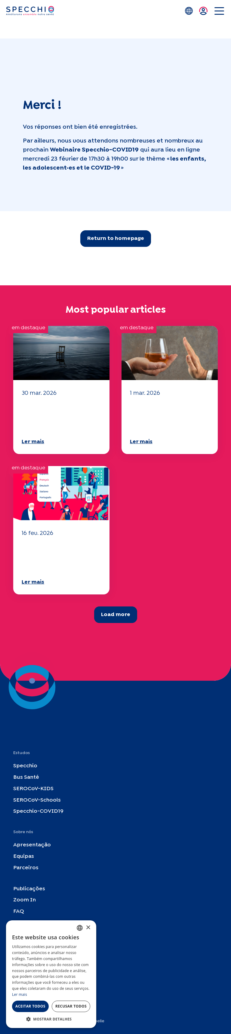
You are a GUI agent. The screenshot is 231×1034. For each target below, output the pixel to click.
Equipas (23, 856)
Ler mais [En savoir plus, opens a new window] (19, 994)
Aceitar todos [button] (30, 1006)
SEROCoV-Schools (37, 800)
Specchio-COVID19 (38, 811)
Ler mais (33, 442)
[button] (51, 1019)
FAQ (18, 912)
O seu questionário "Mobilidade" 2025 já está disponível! (58, 416)
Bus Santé (26, 777)
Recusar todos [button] (71, 1006)
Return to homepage (115, 238)
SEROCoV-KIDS (33, 789)
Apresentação (32, 845)
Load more (115, 614)
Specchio (25, 766)
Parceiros (25, 868)
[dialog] (51, 974)
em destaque (28, 328)
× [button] (88, 927)
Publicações (29, 889)
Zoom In (24, 900)
